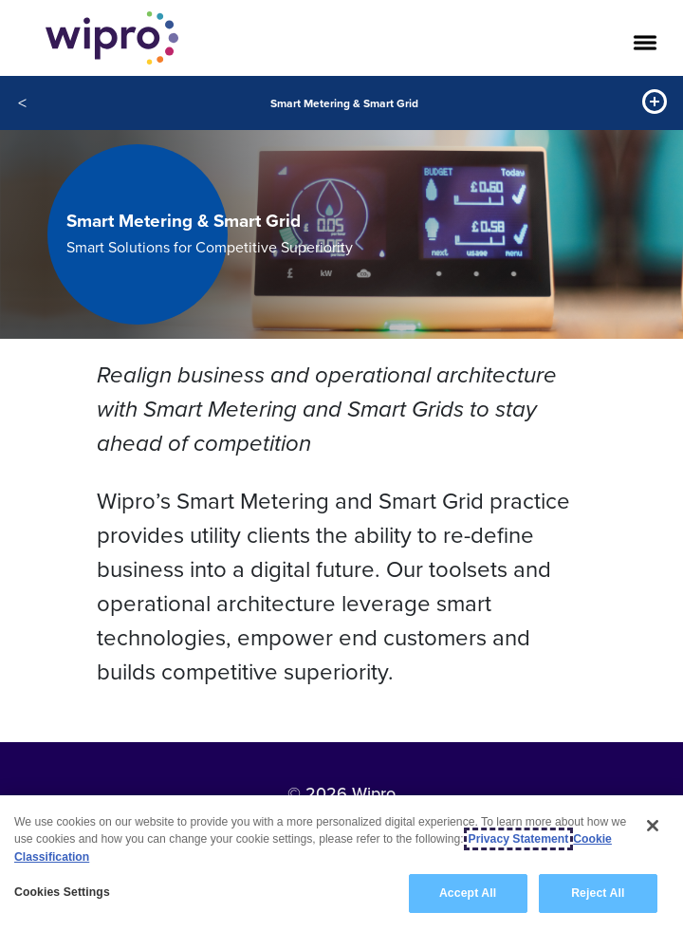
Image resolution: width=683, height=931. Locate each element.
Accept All (467, 893)
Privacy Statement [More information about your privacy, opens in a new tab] (519, 839)
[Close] (653, 826)
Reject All (597, 893)
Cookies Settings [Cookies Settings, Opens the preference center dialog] (62, 892)
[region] (341, 863)
